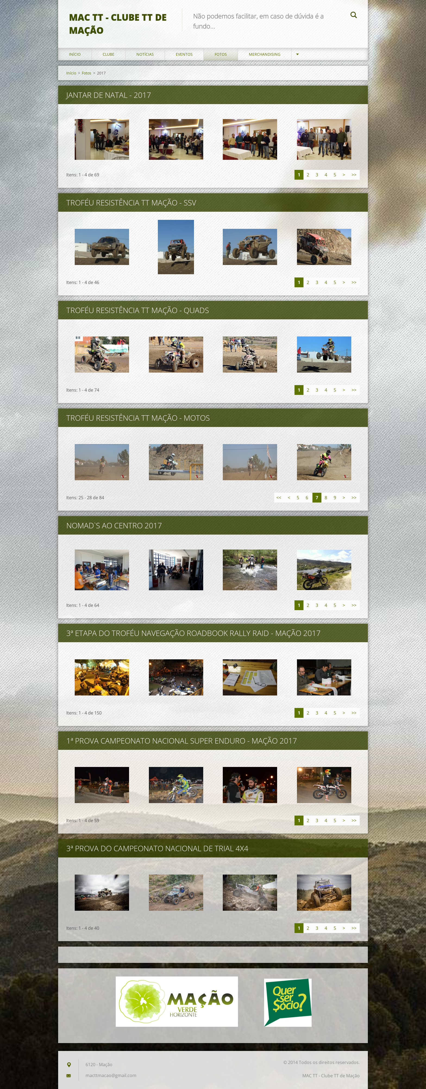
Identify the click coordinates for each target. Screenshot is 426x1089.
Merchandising (264, 54)
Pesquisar (353, 16)
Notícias (145, 54)
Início (75, 54)
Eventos (184, 54)
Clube (108, 54)
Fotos (221, 54)
